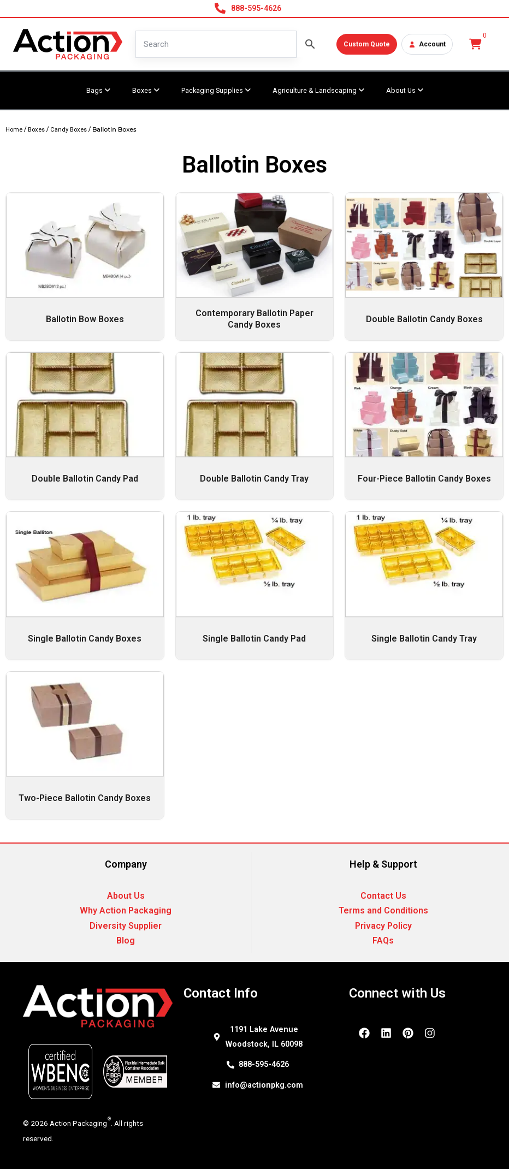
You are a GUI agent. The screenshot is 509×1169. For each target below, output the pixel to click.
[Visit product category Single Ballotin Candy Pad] (255, 585)
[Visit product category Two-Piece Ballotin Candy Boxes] (85, 745)
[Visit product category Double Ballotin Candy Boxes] (424, 266)
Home (13, 129)
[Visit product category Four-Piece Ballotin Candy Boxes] (424, 426)
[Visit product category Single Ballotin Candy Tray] (424, 585)
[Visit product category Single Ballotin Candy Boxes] (85, 585)
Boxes (36, 129)
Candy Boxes (68, 129)
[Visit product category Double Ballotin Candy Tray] (255, 426)
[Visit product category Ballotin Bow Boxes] (85, 266)
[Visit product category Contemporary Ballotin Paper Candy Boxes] (255, 266)
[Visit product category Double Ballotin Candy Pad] (85, 426)
